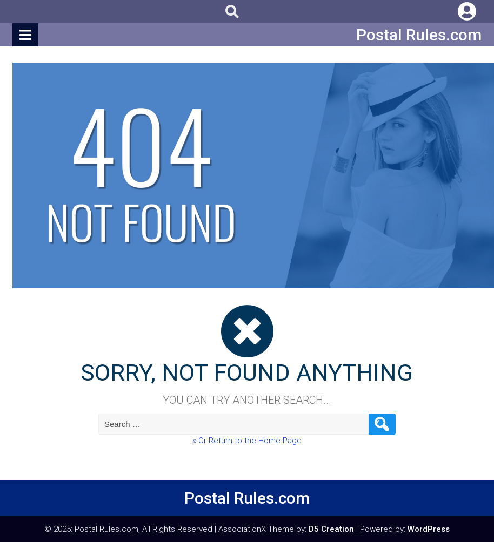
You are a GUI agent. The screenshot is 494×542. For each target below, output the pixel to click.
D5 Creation (331, 529)
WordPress (429, 529)
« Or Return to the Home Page (247, 440)
